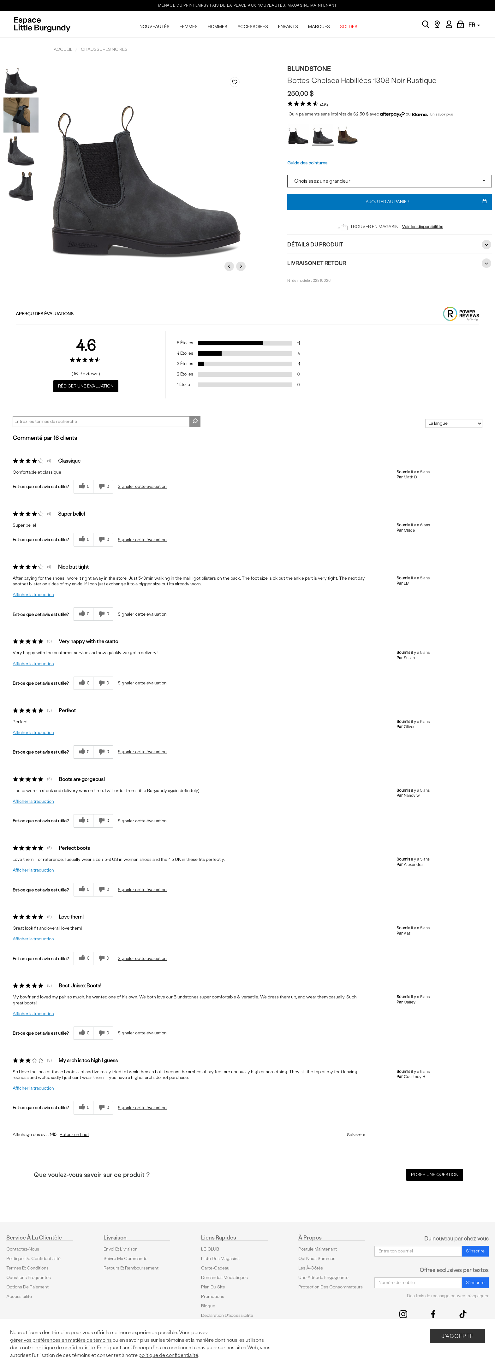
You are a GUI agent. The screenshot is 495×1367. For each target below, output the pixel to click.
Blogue (208, 1306)
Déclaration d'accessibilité (227, 1315)
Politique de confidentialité (33, 1258)
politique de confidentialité (65, 1348)
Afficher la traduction (33, 594)
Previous (230, 266)
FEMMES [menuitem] (189, 26)
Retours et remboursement (131, 1268)
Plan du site (213, 1287)
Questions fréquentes (28, 1277)
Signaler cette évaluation (142, 486)
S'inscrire (475, 1251)
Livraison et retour (389, 263)
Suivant (356, 1135)
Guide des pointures (307, 163)
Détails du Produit (389, 244)
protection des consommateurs (330, 1287)
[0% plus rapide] (103, 487)
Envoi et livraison (121, 1249)
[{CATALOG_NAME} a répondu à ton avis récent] (83, 487)
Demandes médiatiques (224, 1277)
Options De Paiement (27, 1287)
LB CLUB (210, 1249)
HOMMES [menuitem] (217, 26)
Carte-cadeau (215, 1268)
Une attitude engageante (323, 1277)
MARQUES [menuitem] (319, 26)
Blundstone (309, 69)
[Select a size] (389, 181)
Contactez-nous (22, 1249)
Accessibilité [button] (19, 1296)
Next (241, 266)
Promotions (212, 1296)
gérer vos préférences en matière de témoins (61, 1340)
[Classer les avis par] (454, 423)
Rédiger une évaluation (86, 386)
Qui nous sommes (316, 1258)
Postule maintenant (317, 1249)
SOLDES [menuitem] (348, 26)
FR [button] (474, 24)
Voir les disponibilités (422, 226)
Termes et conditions (27, 1268)
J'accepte (457, 1336)
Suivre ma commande (125, 1258)
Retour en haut (74, 1134)
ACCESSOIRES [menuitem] (252, 26)
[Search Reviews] (106, 421)
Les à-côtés (310, 1268)
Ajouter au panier (426, 202)
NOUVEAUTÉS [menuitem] (155, 26)
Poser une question (434, 1174)
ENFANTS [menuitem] (288, 26)
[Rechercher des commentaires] (194, 421)
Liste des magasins (220, 1258)
